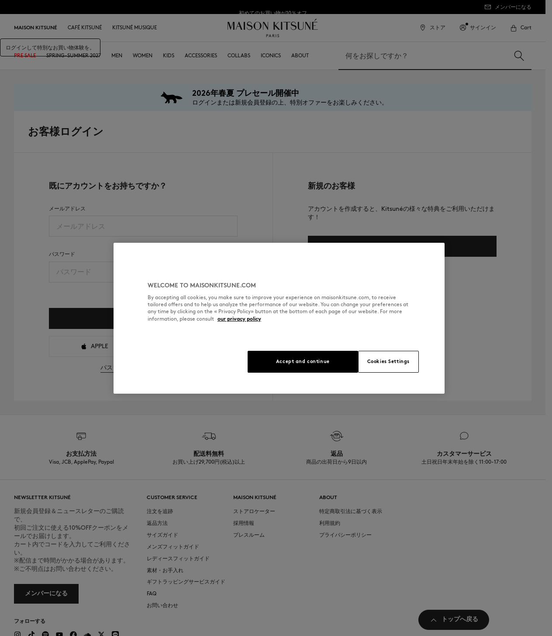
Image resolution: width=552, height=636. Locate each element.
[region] (279, 318)
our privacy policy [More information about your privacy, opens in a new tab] (239, 318)
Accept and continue (303, 361)
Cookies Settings (388, 361)
